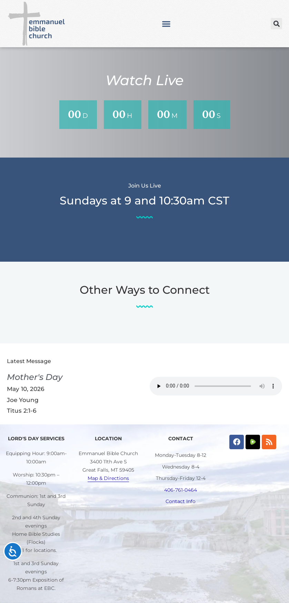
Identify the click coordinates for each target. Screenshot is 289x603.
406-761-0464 (180, 490)
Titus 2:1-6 (21, 410)
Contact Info (181, 501)
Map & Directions (108, 478)
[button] (166, 23)
